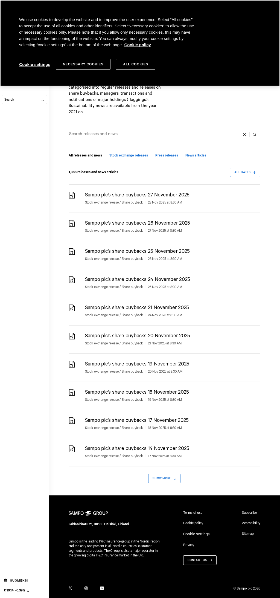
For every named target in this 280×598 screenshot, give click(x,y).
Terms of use (192, 512)
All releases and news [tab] (85, 155)
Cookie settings (194, 533)
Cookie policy (193, 522)
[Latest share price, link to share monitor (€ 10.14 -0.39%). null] (16, 590)
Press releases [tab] (166, 155)
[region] (140, 43)
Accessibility (251, 522)
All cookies (135, 64)
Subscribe (249, 512)
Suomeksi (16, 580)
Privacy (188, 543)
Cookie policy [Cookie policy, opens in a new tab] (137, 44)
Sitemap (248, 533)
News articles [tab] (195, 155)
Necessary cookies (83, 64)
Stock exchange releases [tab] (128, 155)
